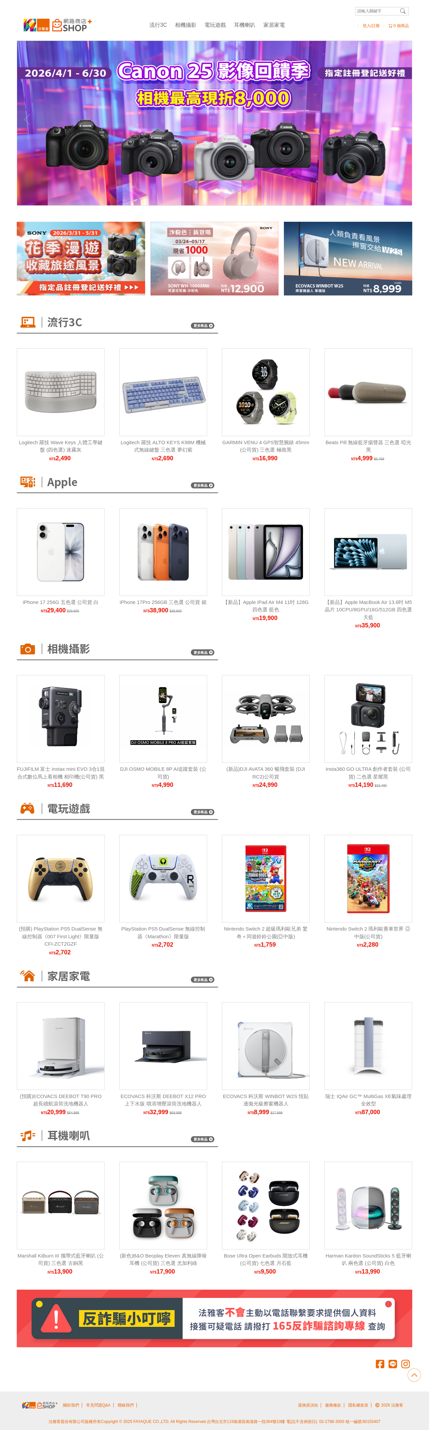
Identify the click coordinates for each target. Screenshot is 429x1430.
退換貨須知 (308, 1405)
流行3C (158, 25)
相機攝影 (185, 25)
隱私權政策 (358, 1405)
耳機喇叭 (244, 25)
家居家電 (274, 25)
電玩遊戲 (215, 25)
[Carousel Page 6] (233, 191)
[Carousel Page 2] (203, 191)
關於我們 (71, 1405)
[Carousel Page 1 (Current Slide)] (196, 192)
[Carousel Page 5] (225, 191)
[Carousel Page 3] (210, 191)
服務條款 (333, 1405)
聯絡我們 (126, 1405)
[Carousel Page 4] (218, 191)
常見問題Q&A (98, 1405)
